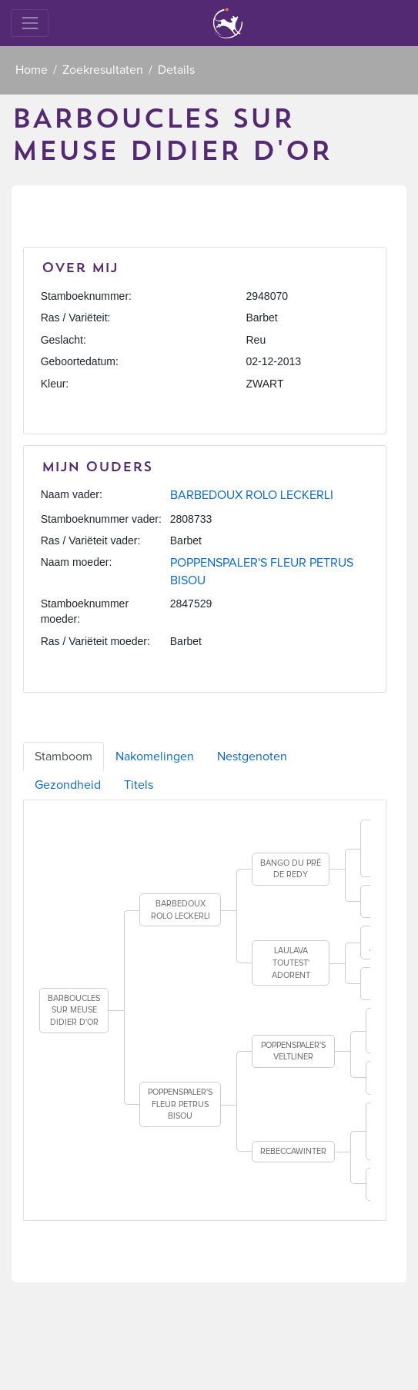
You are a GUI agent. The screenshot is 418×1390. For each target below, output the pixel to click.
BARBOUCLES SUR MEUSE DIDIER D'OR (74, 1010)
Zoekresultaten (102, 70)
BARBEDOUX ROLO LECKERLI (251, 495)
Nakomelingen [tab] (154, 756)
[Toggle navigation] (29, 22)
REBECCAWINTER (293, 1151)
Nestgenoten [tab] (252, 756)
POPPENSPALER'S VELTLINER (293, 1051)
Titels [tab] (138, 785)
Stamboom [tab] (63, 756)
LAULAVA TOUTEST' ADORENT (291, 962)
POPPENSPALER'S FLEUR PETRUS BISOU (180, 1104)
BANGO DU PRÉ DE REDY (290, 869)
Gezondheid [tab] (68, 785)
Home (31, 70)
